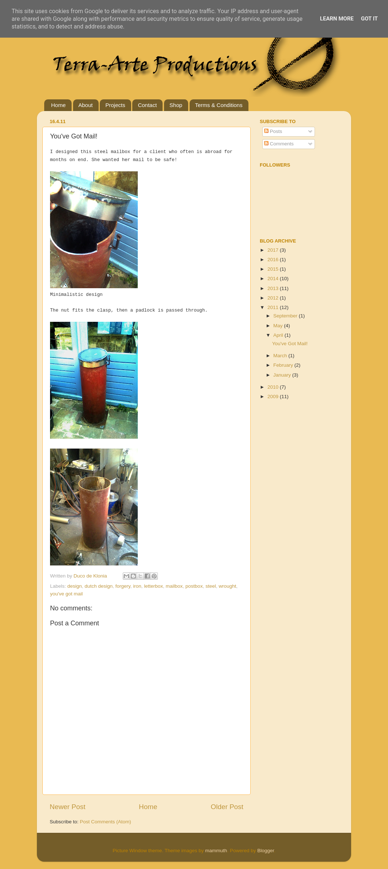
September (286, 316)
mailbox (174, 586)
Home (58, 105)
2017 (273, 250)
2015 (273, 269)
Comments (279, 143)
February (283, 365)
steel (210, 586)
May (278, 325)
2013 (273, 288)
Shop (176, 105)
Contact (147, 105)
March (280, 355)
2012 (273, 298)
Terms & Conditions (219, 105)
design (74, 586)
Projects (115, 105)
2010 (273, 387)
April (279, 335)
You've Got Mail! (290, 343)
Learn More (337, 18)
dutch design (99, 586)
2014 (273, 278)
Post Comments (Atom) (105, 821)
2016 (273, 259)
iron (137, 586)
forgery (122, 586)
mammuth (216, 850)
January (282, 375)
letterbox (153, 586)
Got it (369, 18)
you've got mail (66, 594)
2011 (273, 307)
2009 (273, 396)
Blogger (265, 850)
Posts (273, 131)
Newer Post (67, 807)
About (86, 105)
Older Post (227, 807)
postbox (194, 586)
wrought (227, 586)
